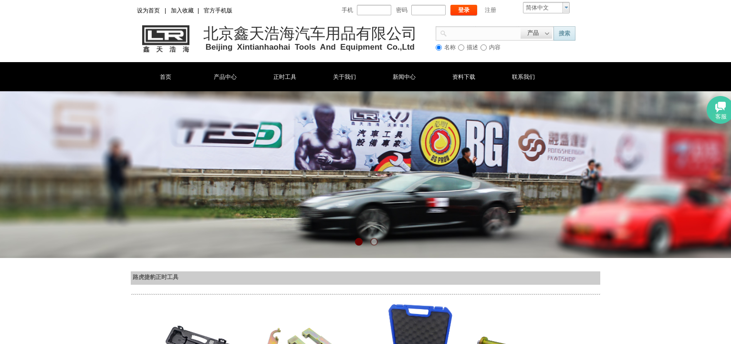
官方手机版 (218, 10)
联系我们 (523, 77)
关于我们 (344, 77)
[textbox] (484, 32)
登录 (464, 10)
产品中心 (225, 77)
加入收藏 (182, 10)
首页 (165, 77)
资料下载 (463, 77)
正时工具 (284, 77)
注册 (490, 10)
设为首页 (148, 10)
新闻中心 (404, 77)
